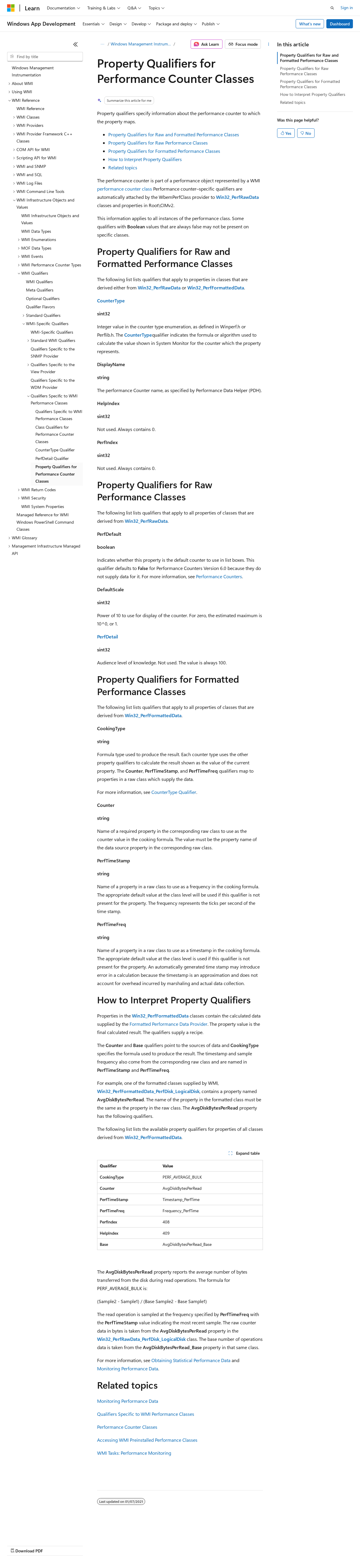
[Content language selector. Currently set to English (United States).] (34, 1531)
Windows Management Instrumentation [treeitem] (33, 71)
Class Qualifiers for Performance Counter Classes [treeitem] (54, 434)
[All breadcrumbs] (102, 44)
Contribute (105, 1545)
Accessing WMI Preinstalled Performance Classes (147, 1440)
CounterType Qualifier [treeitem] (55, 450)
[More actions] (268, 44)
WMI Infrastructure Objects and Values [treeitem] (50, 219)
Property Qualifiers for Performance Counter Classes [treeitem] (56, 474)
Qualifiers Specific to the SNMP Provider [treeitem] (53, 352)
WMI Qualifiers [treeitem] (39, 281)
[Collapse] (75, 44)
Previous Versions (53, 1545)
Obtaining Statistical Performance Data (190, 1360)
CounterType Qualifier (173, 792)
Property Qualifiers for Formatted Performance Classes (164, 151)
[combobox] (45, 56)
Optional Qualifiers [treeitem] (43, 298)
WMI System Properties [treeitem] (42, 506)
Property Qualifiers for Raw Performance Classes (158, 143)
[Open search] (332, 8)
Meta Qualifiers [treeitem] (39, 290)
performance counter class (124, 189)
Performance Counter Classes (127, 1427)
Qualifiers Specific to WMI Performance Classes (145, 1414)
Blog (80, 1545)
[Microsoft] (11, 8)
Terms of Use (215, 1545)
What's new (310, 24)
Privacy (128, 1545)
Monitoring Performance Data (127, 1368)
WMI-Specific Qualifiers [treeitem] (52, 332)
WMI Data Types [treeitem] (36, 231)
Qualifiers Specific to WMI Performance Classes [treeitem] (58, 415)
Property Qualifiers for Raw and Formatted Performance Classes (173, 134)
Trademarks (244, 1545)
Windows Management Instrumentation (142, 44)
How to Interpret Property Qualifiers (145, 159)
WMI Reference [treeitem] (30, 108)
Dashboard (340, 24)
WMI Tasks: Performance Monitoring (134, 1453)
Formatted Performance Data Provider (168, 1024)
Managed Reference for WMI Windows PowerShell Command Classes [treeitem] (45, 522)
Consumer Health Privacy (169, 1545)
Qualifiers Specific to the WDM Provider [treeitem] (53, 383)
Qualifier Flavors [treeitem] (40, 306)
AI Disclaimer (19, 1545)
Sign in (347, 7)
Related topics (122, 167)
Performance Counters (219, 576)
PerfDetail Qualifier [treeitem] (52, 458)
